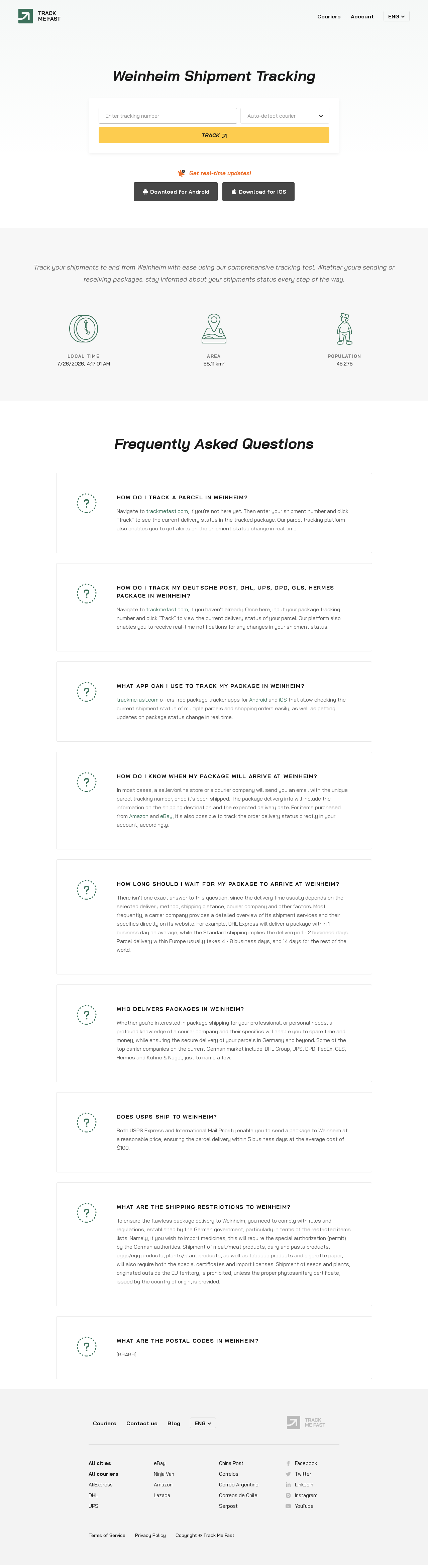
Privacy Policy (150, 1535)
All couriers (103, 1474)
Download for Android (179, 191)
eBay (166, 816)
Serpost (228, 1506)
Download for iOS (262, 191)
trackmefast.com (167, 511)
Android (258, 699)
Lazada (162, 1495)
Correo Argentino (238, 1484)
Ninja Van (164, 1474)
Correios (228, 1474)
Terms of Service (107, 1535)
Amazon (138, 816)
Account (362, 16)
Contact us (141, 1423)
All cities (100, 1463)
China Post (231, 1463)
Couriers (329, 16)
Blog (174, 1423)
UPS (93, 1506)
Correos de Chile (238, 1495)
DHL (93, 1495)
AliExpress (101, 1484)
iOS (283, 699)
